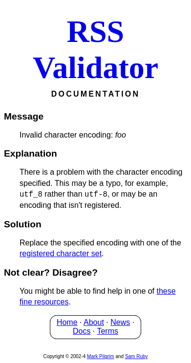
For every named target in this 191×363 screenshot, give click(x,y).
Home (67, 322)
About (94, 322)
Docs (81, 331)
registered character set (61, 253)
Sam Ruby (136, 356)
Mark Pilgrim (100, 356)
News (120, 322)
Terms (107, 331)
